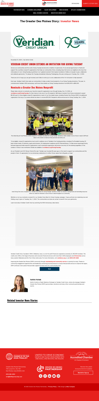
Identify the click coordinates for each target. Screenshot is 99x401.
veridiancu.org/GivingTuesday (20, 93)
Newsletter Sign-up (83, 373)
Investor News (69, 21)
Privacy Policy (52, 386)
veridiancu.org (61, 258)
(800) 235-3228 (74, 258)
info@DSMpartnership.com (14, 376)
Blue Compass (71, 386)
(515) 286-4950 (10, 374)
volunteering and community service (56, 261)
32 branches (77, 256)
